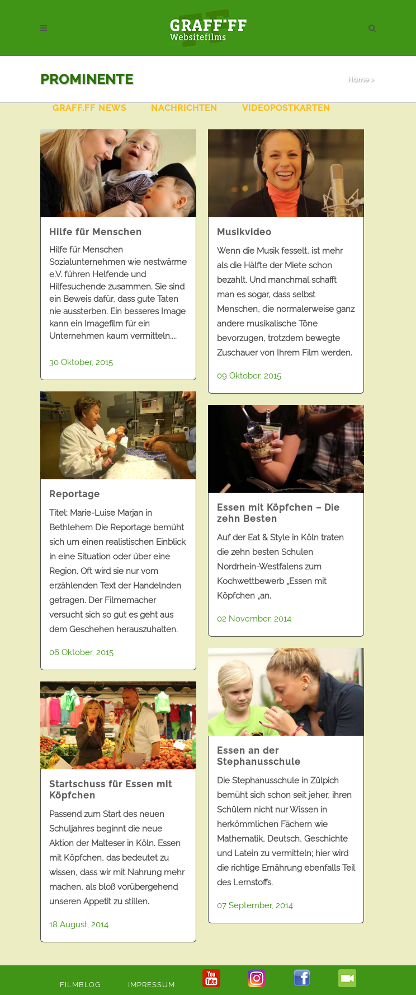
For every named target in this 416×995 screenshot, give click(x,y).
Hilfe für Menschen (95, 232)
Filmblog (80, 984)
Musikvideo (244, 232)
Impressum (151, 984)
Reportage (74, 494)
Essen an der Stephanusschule (259, 756)
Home (357, 79)
